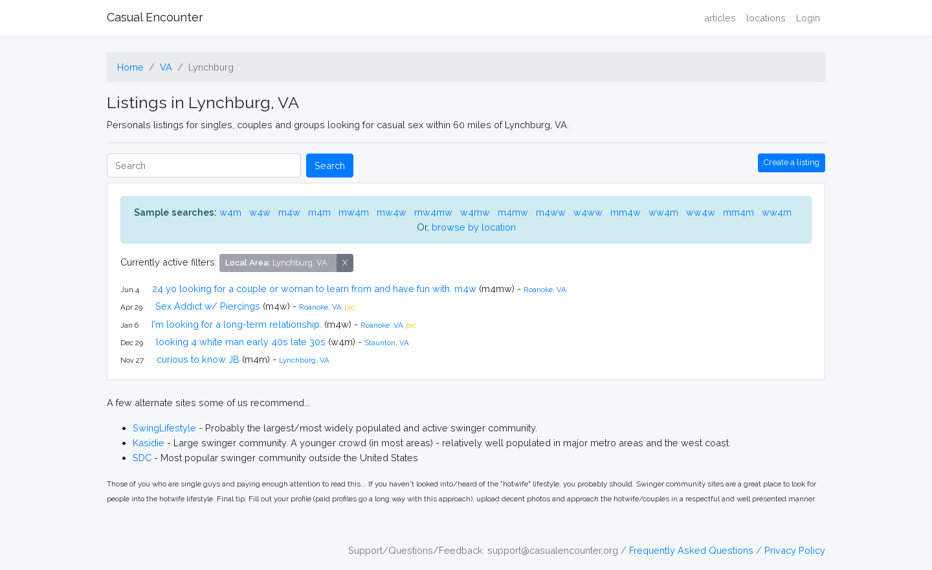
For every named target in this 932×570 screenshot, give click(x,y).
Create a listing (791, 162)
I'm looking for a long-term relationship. (236, 324)
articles (720, 17)
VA (166, 67)
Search (330, 165)
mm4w (625, 212)
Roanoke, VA (545, 289)
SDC (142, 457)
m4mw (513, 212)
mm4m (738, 212)
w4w (260, 212)
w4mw (475, 212)
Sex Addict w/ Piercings (207, 306)
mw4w (391, 212)
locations (766, 17)
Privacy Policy (794, 550)
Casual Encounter (155, 17)
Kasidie (148, 442)
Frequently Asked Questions (691, 550)
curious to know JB (198, 359)
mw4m (353, 212)
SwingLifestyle (164, 427)
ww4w (700, 212)
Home (130, 67)
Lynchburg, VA (304, 360)
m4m (319, 212)
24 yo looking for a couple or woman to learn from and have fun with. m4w (314, 288)
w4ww (588, 212)
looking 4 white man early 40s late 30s (241, 341)
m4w (289, 212)
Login (808, 17)
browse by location (474, 227)
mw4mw (433, 212)
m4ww (551, 212)
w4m (230, 212)
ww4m (663, 212)
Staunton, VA (386, 342)
